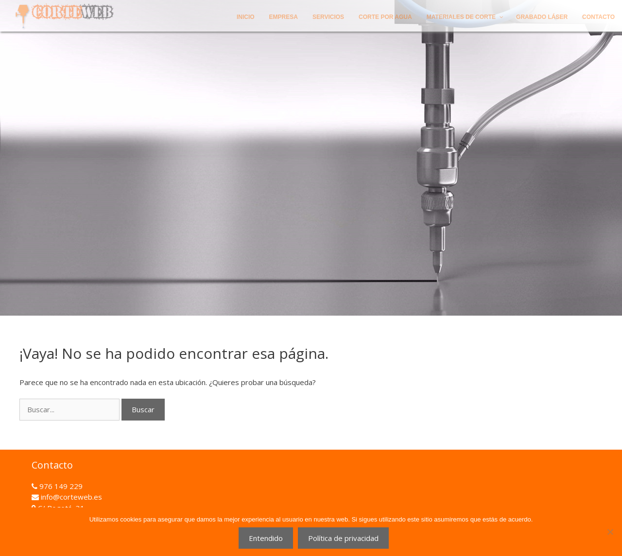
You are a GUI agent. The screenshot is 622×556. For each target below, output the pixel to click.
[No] (610, 532)
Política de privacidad (343, 538)
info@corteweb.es (70, 497)
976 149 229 (60, 486)
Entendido (266, 538)
